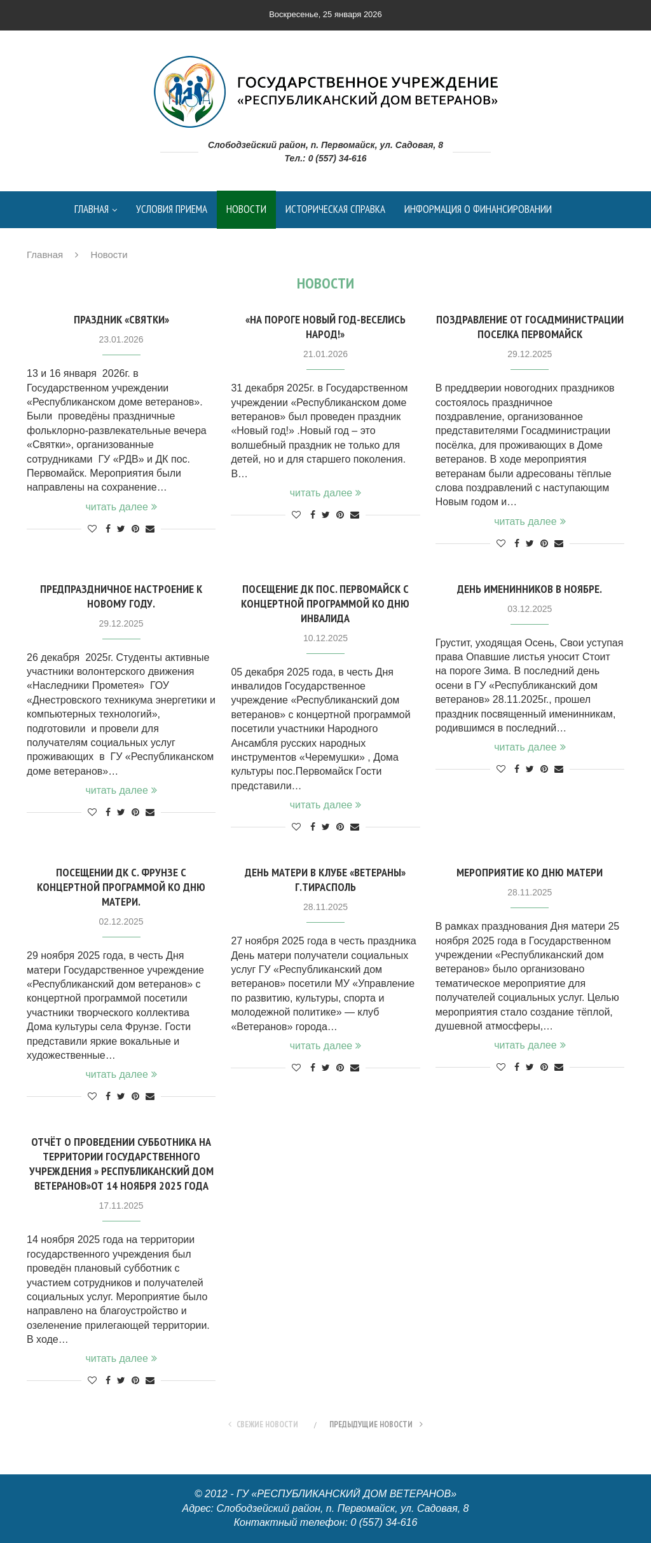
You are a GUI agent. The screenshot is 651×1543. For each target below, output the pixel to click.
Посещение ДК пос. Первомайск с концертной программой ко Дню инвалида (325, 603)
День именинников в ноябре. (529, 588)
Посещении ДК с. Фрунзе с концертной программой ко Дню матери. (121, 887)
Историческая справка (335, 209)
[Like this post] (92, 529)
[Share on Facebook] (108, 529)
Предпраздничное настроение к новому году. (121, 596)
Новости (246, 209)
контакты (423, 247)
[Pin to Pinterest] (135, 529)
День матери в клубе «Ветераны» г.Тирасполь (325, 879)
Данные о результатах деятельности (157, 247)
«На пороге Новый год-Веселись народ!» (325, 326)
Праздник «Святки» (121, 319)
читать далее (120, 506)
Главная (91, 209)
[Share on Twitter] (121, 529)
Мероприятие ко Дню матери (529, 872)
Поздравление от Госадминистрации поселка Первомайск (530, 326)
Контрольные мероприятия (321, 247)
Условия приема (171, 209)
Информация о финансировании (478, 209)
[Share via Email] (150, 529)
